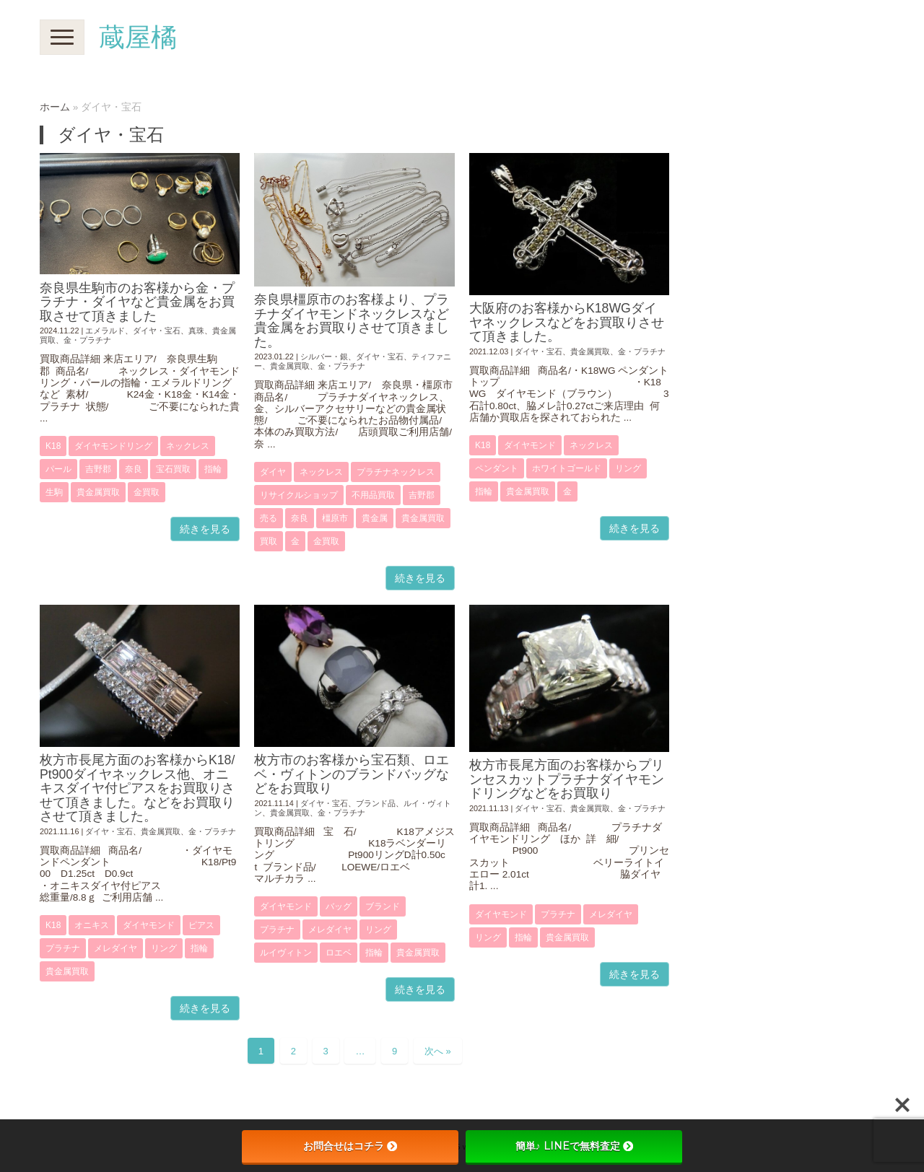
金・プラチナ (87, 340)
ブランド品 (376, 803)
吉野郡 (98, 469)
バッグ (339, 906)
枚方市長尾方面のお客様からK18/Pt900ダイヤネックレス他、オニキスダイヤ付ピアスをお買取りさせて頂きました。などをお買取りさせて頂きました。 (137, 788)
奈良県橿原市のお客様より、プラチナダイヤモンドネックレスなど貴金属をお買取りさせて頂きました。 (351, 320)
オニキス (91, 925)
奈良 (133, 469)
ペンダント (496, 468)
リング (628, 468)
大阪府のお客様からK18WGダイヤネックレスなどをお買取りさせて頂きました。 (566, 322)
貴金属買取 (98, 492)
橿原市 (335, 518)
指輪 (213, 469)
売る (268, 518)
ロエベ (339, 953)
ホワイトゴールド (566, 468)
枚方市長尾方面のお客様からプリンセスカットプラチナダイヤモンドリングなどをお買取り (566, 779)
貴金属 (375, 518)
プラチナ (62, 948)
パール (58, 469)
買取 (268, 541)
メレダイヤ (115, 948)
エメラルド (105, 330)
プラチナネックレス (396, 472)
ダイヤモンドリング (113, 446)
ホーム (55, 107)
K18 (53, 446)
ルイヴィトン (286, 953)
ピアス (201, 925)
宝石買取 (173, 469)
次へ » (437, 1051)
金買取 (147, 492)
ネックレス (187, 446)
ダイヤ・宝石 (156, 330)
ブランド (382, 906)
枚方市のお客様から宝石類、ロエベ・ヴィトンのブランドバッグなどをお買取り (351, 774)
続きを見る (205, 529)
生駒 (54, 492)
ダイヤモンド (530, 445)
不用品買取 (373, 495)
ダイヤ (273, 472)
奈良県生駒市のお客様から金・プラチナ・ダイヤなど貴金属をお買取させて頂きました (137, 302)
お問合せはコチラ (350, 1146)
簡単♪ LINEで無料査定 (574, 1146)
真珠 (196, 330)
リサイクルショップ (299, 495)
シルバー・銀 (324, 356)
